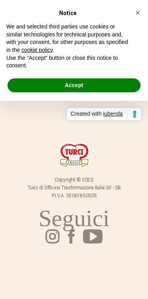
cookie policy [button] (36, 50)
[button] (137, 12)
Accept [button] (74, 85)
